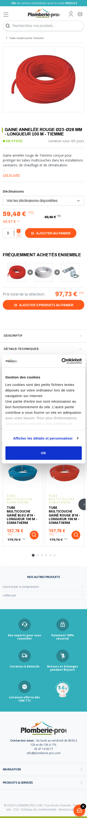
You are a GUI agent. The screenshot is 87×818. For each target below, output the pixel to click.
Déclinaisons (13, 191)
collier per (9, 595)
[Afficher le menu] (6, 15)
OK (43, 453)
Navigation (12, 769)
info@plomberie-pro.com (44, 753)
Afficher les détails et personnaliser (43, 438)
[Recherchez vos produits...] (43, 26)
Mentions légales (70, 809)
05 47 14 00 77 (43, 749)
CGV (16, 809)
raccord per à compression (21, 587)
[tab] (33, 555)
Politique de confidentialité (38, 809)
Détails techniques (21, 349)
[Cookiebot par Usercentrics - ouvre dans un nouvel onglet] (62, 361)
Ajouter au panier (51, 233)
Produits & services (18, 782)
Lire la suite (11, 175)
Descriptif (13, 335)
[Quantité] (12, 233)
